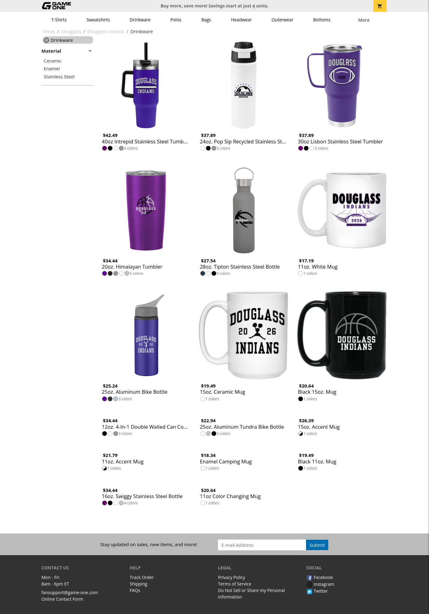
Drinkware (140, 20)
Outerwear (282, 20)
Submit (317, 545)
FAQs (135, 590)
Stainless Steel (59, 76)
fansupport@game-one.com (70, 592)
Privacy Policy (231, 577)
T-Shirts (59, 20)
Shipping (138, 584)
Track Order (142, 577)
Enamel (52, 68)
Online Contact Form (62, 599)
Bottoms (322, 20)
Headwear (241, 20)
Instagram (320, 584)
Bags (206, 20)
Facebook (319, 577)
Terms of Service (235, 584)
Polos (175, 20)
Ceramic (52, 61)
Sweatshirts (98, 20)
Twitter (317, 591)
